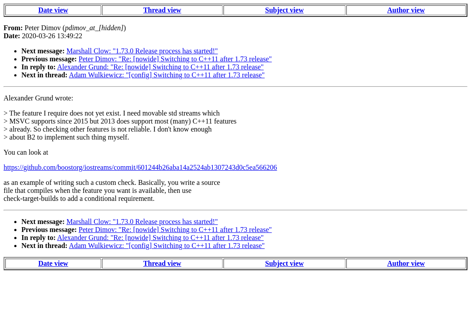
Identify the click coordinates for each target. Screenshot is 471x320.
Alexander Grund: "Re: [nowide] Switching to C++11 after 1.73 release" (160, 67)
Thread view (162, 10)
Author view (406, 10)
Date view (53, 10)
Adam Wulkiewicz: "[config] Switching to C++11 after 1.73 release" (167, 75)
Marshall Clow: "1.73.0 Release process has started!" (142, 51)
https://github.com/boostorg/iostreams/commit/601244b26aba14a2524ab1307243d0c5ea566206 (140, 167)
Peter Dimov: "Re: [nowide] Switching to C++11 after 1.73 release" (175, 59)
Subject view (284, 10)
